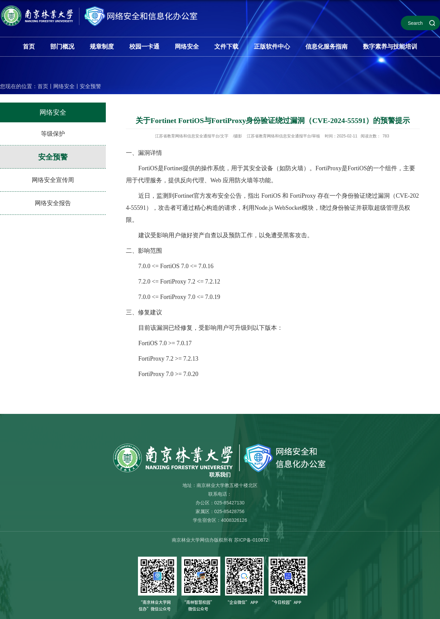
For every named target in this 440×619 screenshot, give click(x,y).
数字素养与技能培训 (390, 46)
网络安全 (187, 46)
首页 (29, 46)
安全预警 (90, 86)
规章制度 (102, 46)
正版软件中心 (272, 46)
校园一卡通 (144, 46)
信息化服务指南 (326, 46)
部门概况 (62, 46)
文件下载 (226, 46)
